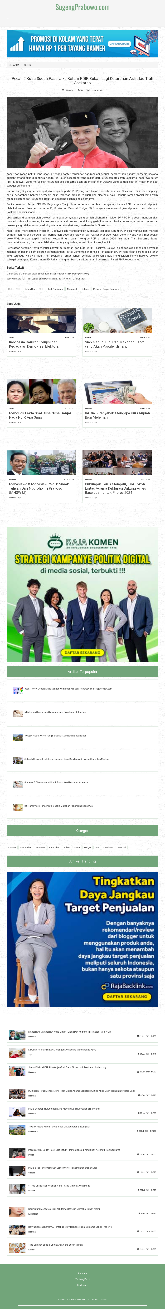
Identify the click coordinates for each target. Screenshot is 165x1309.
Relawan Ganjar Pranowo (106, 289)
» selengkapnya (15, 351)
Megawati (72, 289)
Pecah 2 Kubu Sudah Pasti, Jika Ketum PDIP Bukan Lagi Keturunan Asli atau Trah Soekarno (74, 1150)
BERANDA (14, 65)
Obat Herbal (25, 847)
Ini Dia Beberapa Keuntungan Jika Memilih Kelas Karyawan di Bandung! (64, 1108)
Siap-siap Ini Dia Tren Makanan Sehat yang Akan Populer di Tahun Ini (115, 344)
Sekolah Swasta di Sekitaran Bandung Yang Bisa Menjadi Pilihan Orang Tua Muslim (66, 759)
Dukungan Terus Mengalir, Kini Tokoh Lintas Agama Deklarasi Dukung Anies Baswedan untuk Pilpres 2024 (115, 488)
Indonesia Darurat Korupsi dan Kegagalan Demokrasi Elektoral (34, 344)
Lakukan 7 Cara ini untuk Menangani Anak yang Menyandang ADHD (62, 1049)
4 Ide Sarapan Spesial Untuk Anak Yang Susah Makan (55, 1244)
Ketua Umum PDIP (34, 289)
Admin (100, 90)
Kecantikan (54, 847)
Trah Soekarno (55, 289)
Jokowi (85, 289)
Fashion (12, 847)
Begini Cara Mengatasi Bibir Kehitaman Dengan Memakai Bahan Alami (64, 1209)
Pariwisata (40, 847)
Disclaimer (82, 1285)
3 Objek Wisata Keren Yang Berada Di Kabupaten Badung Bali (55, 735)
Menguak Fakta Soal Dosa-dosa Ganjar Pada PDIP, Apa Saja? (40, 415)
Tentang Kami (82, 1279)
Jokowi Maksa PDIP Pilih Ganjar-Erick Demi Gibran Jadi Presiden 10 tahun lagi (46, 278)
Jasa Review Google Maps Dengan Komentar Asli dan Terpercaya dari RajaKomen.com (68, 688)
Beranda (82, 1273)
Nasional (88, 409)
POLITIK (27, 65)
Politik (11, 338)
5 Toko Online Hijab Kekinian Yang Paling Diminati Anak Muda (59, 1185)
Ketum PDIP (14, 289)
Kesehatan (108, 847)
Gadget (87, 847)
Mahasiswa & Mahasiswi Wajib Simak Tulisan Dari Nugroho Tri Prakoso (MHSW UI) (48, 273)
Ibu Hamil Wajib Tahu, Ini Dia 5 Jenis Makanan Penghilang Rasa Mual (58, 806)
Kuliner (88, 338)
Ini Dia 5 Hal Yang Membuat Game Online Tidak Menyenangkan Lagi (62, 1168)
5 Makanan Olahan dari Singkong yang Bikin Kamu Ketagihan (55, 712)
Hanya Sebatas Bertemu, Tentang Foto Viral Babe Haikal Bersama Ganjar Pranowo (70, 1227)
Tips (97, 847)
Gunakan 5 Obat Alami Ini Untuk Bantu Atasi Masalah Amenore (56, 782)
